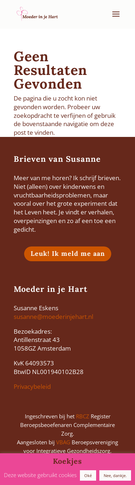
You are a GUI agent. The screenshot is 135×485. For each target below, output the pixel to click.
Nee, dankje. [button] (115, 475)
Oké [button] (88, 475)
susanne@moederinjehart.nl (53, 316)
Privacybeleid (32, 386)
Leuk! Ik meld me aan (68, 253)
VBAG (63, 442)
